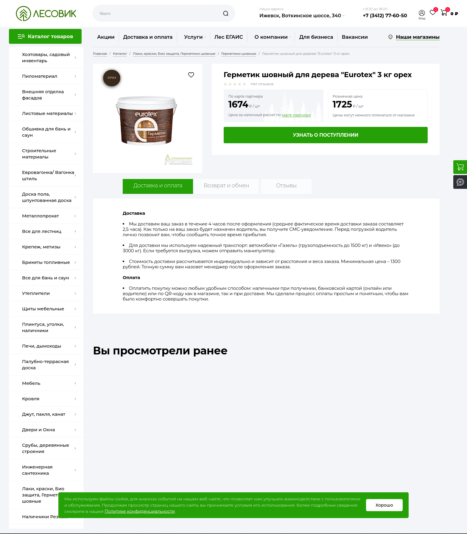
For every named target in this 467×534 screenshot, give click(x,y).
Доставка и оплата (148, 37)
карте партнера (296, 115)
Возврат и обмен (226, 185)
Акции (106, 37)
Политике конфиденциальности (140, 511)
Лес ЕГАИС (228, 37)
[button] (422, 13)
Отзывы (286, 185)
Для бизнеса (316, 37)
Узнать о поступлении (325, 135)
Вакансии (355, 37)
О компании (273, 37)
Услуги (195, 37)
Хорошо (384, 505)
